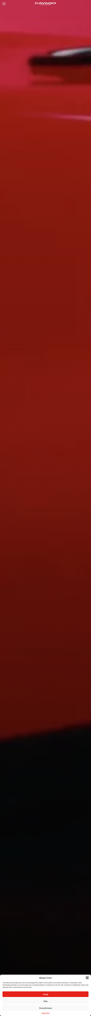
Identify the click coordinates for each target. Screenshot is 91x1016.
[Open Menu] (4, 3)
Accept (45, 994)
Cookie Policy (45, 1013)
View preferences (45, 1008)
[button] (87, 978)
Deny (45, 1001)
